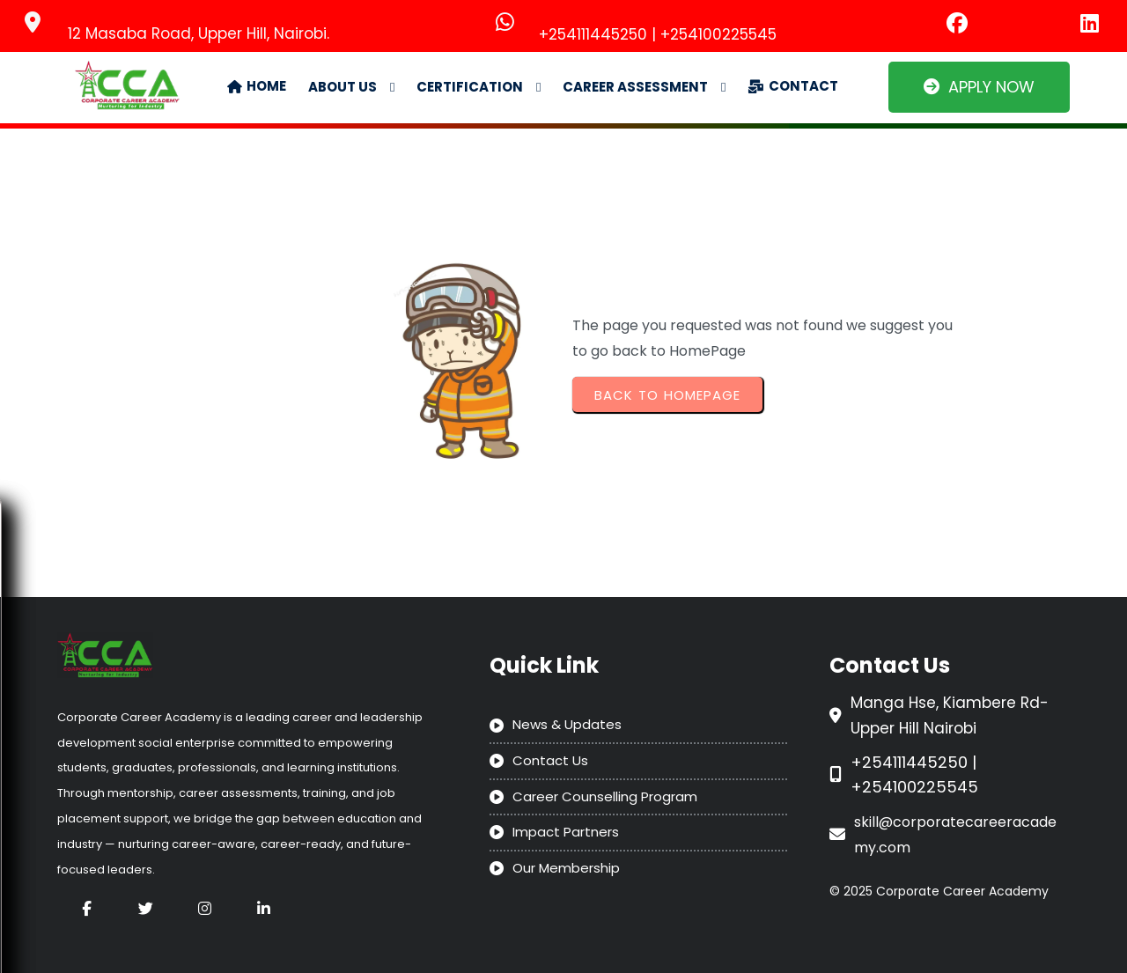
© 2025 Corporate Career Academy (939, 891)
